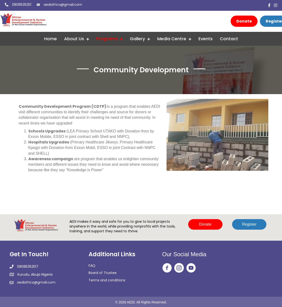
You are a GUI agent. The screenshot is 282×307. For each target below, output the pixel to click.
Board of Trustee (103, 272)
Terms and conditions (107, 280)
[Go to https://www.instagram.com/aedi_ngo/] (179, 268)
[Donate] (244, 21)
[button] (205, 224)
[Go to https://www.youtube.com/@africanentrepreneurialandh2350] (191, 268)
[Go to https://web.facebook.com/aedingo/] (167, 268)
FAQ (92, 265)
